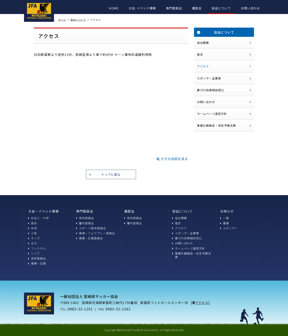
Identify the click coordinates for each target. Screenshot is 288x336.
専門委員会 (174, 8)
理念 (224, 54)
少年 (32, 233)
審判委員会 (85, 223)
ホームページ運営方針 (224, 114)
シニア (34, 253)
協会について (221, 8)
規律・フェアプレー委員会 (95, 233)
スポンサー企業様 (224, 78)
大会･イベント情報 (142, 8)
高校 (32, 223)
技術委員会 (37, 258)
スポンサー (229, 228)
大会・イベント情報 (43, 211)
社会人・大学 (38, 218)
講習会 (197, 8)
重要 (224, 223)
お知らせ (227, 211)
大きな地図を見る (172, 158)
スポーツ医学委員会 (91, 228)
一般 (224, 218)
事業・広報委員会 (89, 238)
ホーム (63, 20)
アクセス (224, 66)
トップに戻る (105, 174)
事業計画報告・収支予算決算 (224, 125)
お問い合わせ (250, 8)
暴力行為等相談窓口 (224, 90)
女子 (32, 243)
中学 (32, 228)
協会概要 (224, 43)
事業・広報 (37, 263)
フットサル (37, 248)
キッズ (34, 238)
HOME (114, 8)
